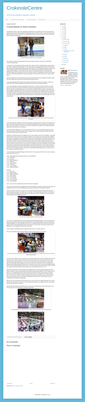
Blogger (48, 394)
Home (31, 383)
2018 (63, 28)
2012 (63, 64)
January (65, 62)
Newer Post (9, 383)
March (64, 58)
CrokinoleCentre (24, 8)
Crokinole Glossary (31, 19)
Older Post (52, 383)
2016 (63, 32)
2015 (63, 33)
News (6, 19)
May (64, 54)
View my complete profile (65, 85)
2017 (63, 30)
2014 (63, 35)
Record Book (42, 19)
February (65, 60)
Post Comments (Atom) (18, 385)
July (64, 47)
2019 (63, 26)
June (64, 49)
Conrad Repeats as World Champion (68, 51)
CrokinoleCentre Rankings (17, 19)
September (65, 43)
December (65, 39)
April (64, 56)
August (64, 45)
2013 (63, 37)
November (65, 41)
